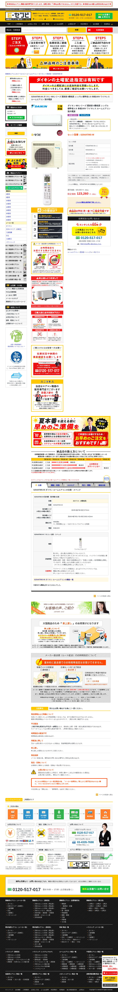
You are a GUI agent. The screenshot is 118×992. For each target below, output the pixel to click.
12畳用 (8, 204)
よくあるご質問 (11, 295)
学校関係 (65, 913)
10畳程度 (80, 964)
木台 (78, 942)
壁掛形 (49, 74)
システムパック (40, 968)
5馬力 (96, 908)
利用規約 (62, 989)
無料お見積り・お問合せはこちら (104, 16)
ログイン (49, 19)
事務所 (64, 904)
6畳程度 (64, 964)
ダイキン (42, 74)
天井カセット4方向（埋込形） (45, 904)
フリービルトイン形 (23, 959)
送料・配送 (45, 24)
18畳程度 (82, 966)
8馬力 (90, 910)
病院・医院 (65, 915)
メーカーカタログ (12, 298)
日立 (7, 235)
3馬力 (105, 906)
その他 (64, 922)
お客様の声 (72, 24)
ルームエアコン (32, 74)
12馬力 (103, 910)
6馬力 (102, 908)
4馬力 (90, 908)
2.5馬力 (98, 906)
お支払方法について (12, 317)
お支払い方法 (32, 24)
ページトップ (110, 985)
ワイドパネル (66, 939)
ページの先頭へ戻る (103, 596)
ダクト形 (38, 944)
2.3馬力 (91, 906)
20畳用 (8, 213)
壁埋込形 (11, 959)
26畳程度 (82, 968)
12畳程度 (65, 966)
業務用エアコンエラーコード (15, 301)
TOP (9, 24)
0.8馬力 (91, 979)
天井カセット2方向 (14, 957)
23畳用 (8, 217)
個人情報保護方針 (72, 989)
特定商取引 (84, 24)
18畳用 (8, 210)
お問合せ (81, 989)
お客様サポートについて (14, 323)
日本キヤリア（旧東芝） (14, 229)
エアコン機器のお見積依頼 (15, 289)
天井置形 (26, 979)
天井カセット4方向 (95, 964)
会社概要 (96, 24)
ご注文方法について (12, 314)
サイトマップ (9, 989)
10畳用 (8, 200)
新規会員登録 (59, 19)
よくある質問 (58, 24)
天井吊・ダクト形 (68, 979)
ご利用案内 (19, 24)
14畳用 (8, 207)
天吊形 (10, 979)
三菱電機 (9, 232)
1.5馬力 (91, 904)
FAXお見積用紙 (11, 292)
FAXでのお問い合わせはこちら (90, 244)
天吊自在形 (38, 917)
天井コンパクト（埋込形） (44, 910)
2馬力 (105, 904)
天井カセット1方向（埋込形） (45, 908)
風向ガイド (77, 939)
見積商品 (107, 24)
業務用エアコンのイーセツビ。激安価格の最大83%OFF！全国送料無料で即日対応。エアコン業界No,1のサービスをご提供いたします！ (18, 16)
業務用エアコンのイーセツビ (15, 74)
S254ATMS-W (57, 74)
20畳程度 (65, 968)
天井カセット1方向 (14, 955)
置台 (73, 942)
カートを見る (39, 19)
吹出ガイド (65, 942)
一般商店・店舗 (67, 906)
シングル (89, 252)
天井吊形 (38, 913)
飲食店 (64, 908)
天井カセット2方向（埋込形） (45, 906)
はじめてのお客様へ (12, 310)
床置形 (51, 913)
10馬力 (97, 910)
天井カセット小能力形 (21, 962)
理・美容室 (65, 910)
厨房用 (37, 915)
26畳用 (8, 220)
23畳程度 (73, 968)
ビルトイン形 (45, 915)
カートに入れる (110, 973)
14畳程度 (73, 966)
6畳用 (8, 194)
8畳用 (8, 197)
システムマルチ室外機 (42, 966)
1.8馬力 (98, 904)
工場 (63, 917)
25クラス (97, 252)
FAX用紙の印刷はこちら (82, 844)
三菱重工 (9, 239)
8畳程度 (72, 964)
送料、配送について (12, 320)
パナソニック (10, 242)
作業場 (64, 919)
